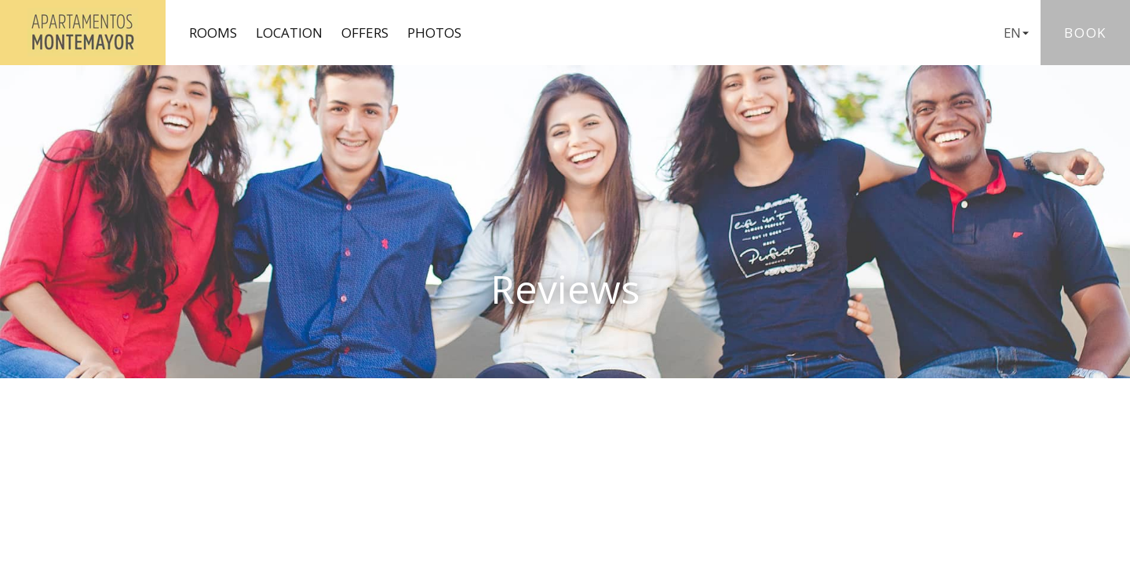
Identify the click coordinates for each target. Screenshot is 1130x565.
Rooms (213, 33)
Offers (364, 33)
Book (1085, 33)
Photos (434, 33)
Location (289, 33)
